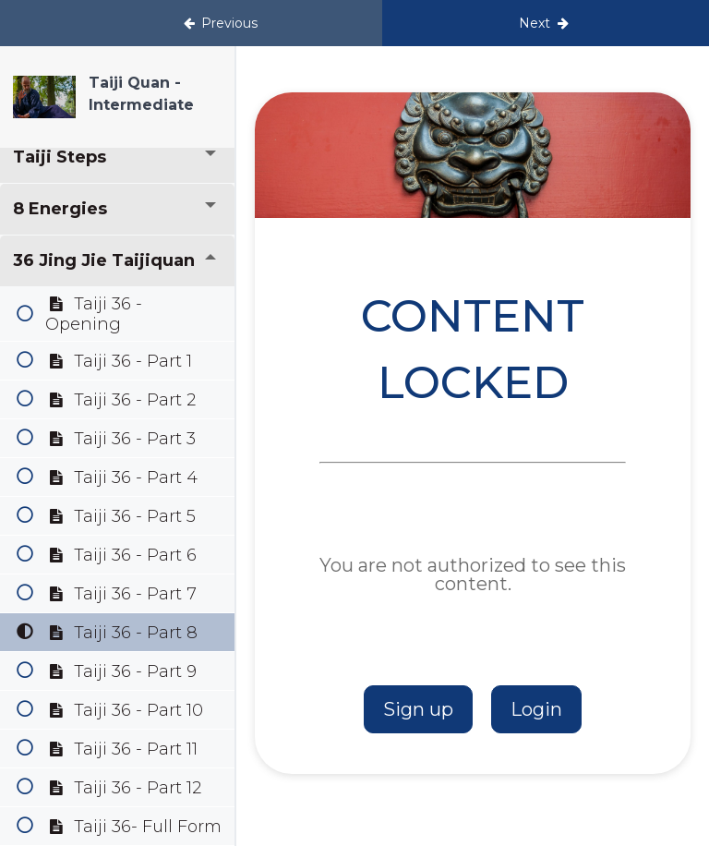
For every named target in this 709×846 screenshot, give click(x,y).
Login (536, 709)
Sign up (418, 709)
